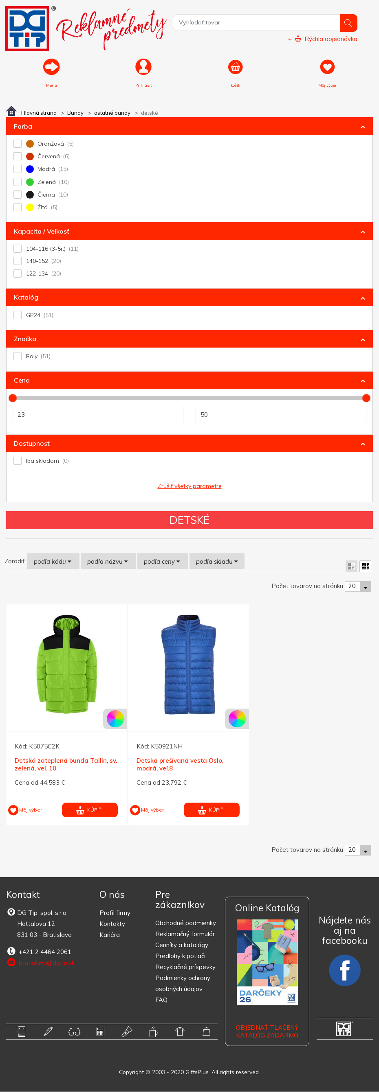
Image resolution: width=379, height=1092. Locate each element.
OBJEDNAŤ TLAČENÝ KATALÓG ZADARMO (267, 1032)
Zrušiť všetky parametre (190, 486)
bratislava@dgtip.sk (40, 963)
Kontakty (112, 924)
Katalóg (26, 298)
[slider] (13, 398)
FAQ (161, 1000)
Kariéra (109, 935)
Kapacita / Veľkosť (41, 232)
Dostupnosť (32, 444)
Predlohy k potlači (180, 956)
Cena (22, 380)
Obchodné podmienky (185, 923)
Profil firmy (114, 913)
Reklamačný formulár (185, 934)
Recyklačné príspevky (185, 967)
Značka (25, 339)
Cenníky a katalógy (181, 945)
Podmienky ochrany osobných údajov (182, 983)
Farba (23, 127)
